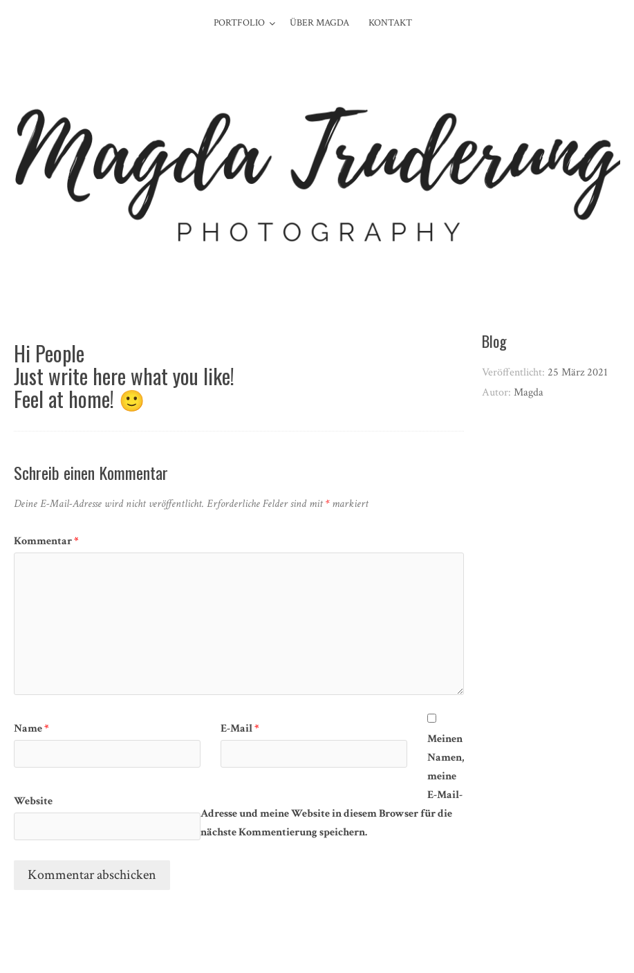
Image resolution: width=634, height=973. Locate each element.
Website (33, 801)
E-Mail (240, 728)
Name (31, 728)
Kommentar (46, 541)
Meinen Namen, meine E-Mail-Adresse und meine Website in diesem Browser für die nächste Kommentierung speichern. (332, 786)
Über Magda (319, 23)
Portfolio (239, 23)
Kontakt (390, 23)
